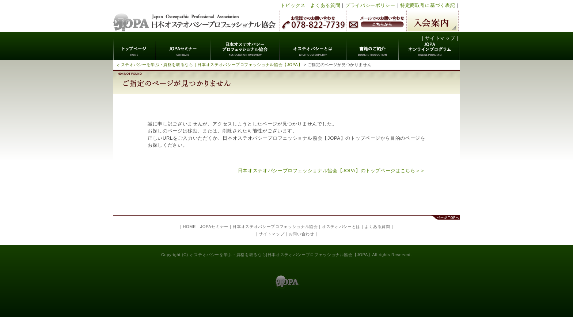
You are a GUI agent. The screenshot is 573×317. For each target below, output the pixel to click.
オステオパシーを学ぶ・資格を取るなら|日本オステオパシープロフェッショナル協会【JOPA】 (281, 254)
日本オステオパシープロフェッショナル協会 (194, 16)
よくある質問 (325, 5)
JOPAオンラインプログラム (429, 46)
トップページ (134, 46)
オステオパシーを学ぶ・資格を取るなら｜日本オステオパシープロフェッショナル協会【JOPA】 (209, 64)
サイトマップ (440, 38)
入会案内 (432, 21)
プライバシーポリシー (370, 5)
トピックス (293, 5)
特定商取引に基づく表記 (427, 5)
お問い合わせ (301, 234)
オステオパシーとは (313, 46)
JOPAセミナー (183, 46)
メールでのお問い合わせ (376, 21)
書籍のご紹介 (372, 46)
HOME (189, 226)
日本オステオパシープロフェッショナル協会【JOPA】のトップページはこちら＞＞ (331, 170)
